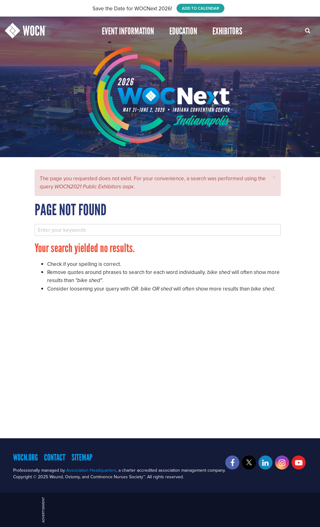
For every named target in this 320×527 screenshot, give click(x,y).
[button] (274, 177)
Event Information (130, 31)
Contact (54, 457)
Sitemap (82, 457)
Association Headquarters (91, 470)
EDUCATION (185, 31)
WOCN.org (25, 457)
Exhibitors (229, 31)
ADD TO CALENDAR (200, 8)
